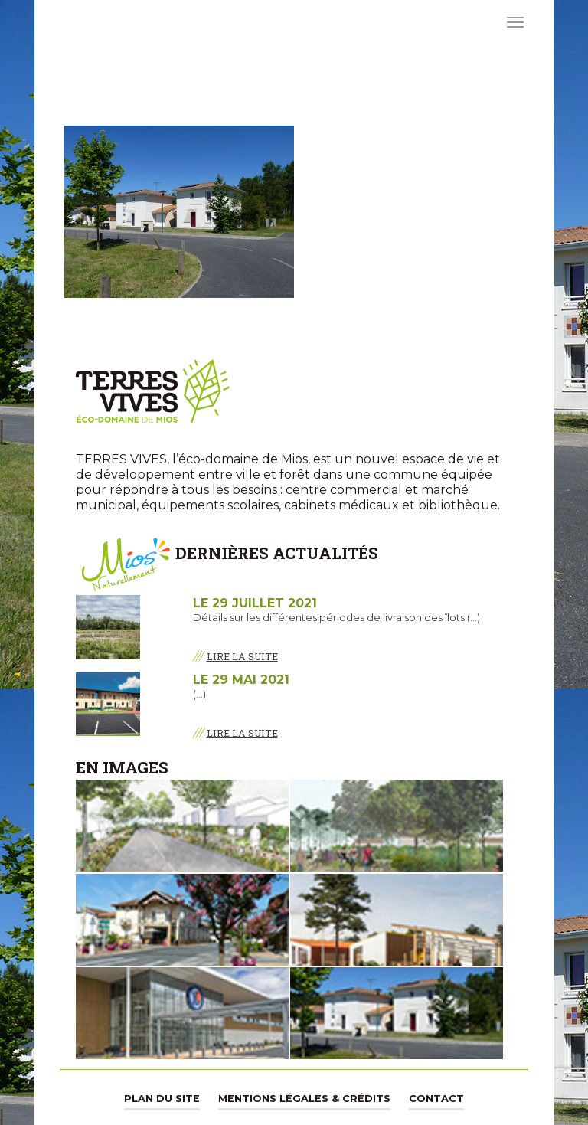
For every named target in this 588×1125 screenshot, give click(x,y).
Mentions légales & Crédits (304, 1098)
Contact (436, 1098)
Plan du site (162, 1098)
